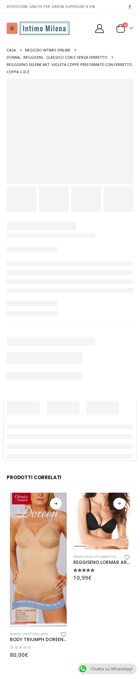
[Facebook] (129, 7)
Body (44, 634)
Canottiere (30, 634)
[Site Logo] (44, 28)
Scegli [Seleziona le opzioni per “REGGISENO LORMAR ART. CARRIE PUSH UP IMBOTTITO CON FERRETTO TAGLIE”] (119, 503)
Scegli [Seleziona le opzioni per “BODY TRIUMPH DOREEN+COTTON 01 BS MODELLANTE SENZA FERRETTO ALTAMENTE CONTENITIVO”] (56, 503)
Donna (15, 634)
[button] (12, 28)
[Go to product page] (38, 560)
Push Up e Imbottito (100, 557)
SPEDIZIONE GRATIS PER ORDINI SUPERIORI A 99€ (51, 6)
